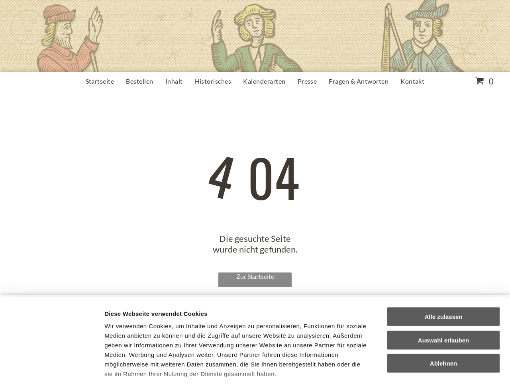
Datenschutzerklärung (137, 341)
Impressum (195, 341)
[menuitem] (100, 81)
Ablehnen (443, 311)
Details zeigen (424, 372)
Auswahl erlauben (443, 288)
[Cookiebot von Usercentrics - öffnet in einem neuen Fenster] (51, 372)
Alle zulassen (443, 265)
